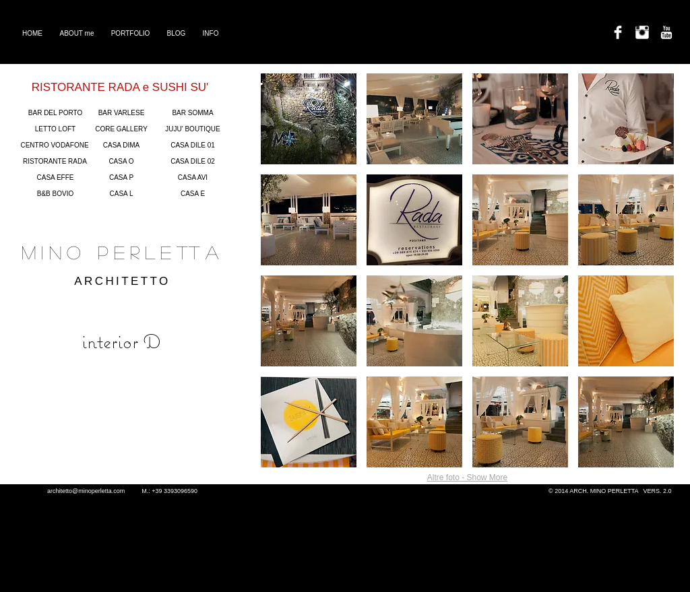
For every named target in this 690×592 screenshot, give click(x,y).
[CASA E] (193, 194)
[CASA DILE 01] (193, 145)
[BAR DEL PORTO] (55, 113)
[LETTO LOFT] (55, 129)
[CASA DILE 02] (193, 161)
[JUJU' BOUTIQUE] (193, 129)
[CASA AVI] (193, 178)
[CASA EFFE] (55, 178)
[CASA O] (121, 161)
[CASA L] (121, 194)
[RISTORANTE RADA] (55, 161)
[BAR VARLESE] (121, 113)
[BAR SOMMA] (193, 113)
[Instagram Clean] (642, 32)
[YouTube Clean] (666, 32)
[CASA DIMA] (121, 145)
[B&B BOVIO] (55, 194)
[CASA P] (121, 178)
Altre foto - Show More (467, 477)
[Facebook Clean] (618, 32)
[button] (308, 118)
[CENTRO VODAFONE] (54, 145)
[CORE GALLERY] (121, 129)
